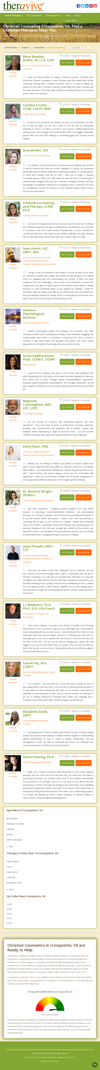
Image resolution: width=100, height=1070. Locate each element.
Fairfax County (35, 977)
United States (10, 47)
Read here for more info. (50, 1061)
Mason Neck (12, 872)
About (77, 15)
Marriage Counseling (15, 823)
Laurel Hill (11, 877)
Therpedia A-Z (53, 15)
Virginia (25, 47)
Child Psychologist (14, 839)
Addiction (10, 829)
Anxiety (10, 834)
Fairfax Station (13, 861)
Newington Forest (14, 882)
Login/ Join (71, 20)
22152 (9, 909)
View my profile (83, 62)
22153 (9, 904)
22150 (9, 923)
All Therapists (12, 818)
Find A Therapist (14, 15)
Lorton (9, 866)
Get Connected (34, 15)
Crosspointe (38, 47)
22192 (9, 913)
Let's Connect (67, 62)
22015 (9, 918)
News (68, 15)
